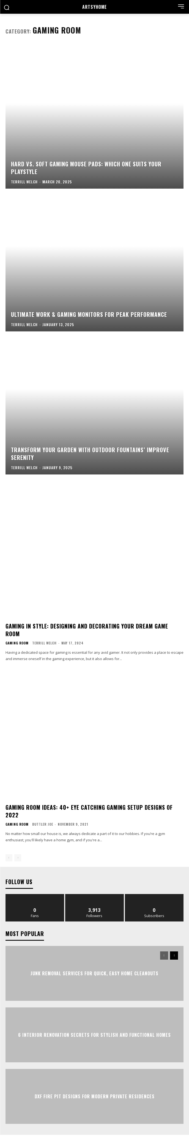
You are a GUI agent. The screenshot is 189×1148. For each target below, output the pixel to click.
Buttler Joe (42, 824)
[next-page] (174, 955)
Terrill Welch (44, 643)
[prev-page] (9, 857)
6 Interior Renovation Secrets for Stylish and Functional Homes (94, 1035)
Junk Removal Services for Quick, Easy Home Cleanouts (94, 973)
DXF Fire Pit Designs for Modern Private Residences (95, 1096)
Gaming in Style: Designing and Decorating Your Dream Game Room (87, 630)
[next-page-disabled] (17, 857)
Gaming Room (17, 643)
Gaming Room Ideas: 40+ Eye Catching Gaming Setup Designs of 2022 (89, 811)
